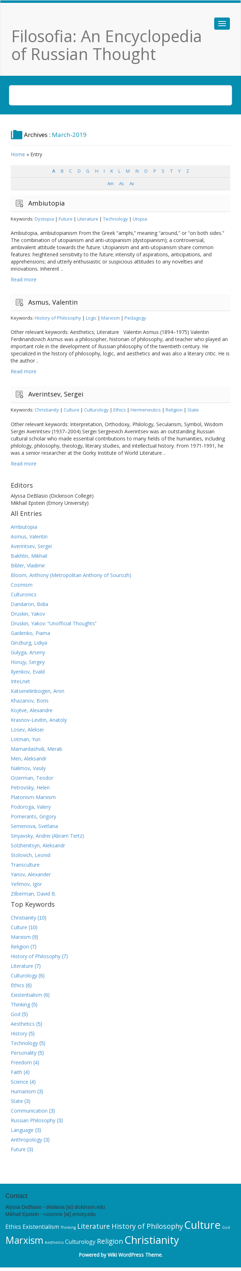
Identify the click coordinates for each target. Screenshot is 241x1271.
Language (22, 1130)
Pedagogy (135, 318)
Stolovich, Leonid (30, 855)
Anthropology (26, 1139)
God (15, 1014)
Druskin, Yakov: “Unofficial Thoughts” (54, 623)
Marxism (110, 318)
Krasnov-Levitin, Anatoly (39, 719)
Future (66, 219)
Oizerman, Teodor (32, 777)
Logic (91, 318)
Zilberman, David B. (33, 893)
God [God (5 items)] (226, 1227)
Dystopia (44, 219)
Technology (115, 219)
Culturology (96, 410)
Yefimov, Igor (26, 884)
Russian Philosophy (33, 1120)
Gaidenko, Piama (30, 633)
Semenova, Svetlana (34, 826)
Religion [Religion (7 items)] (110, 1241)
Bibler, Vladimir (28, 565)
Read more (23, 279)
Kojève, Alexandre (32, 710)
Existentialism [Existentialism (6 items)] (41, 1227)
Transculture (25, 864)
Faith (16, 1072)
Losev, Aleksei (27, 729)
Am (110, 184)
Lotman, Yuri (25, 739)
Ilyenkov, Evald (28, 671)
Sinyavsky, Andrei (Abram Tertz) (47, 835)
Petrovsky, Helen (30, 787)
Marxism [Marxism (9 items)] (24, 1240)
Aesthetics (23, 1023)
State (193, 410)
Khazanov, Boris (30, 700)
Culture (71, 410)
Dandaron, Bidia (29, 604)
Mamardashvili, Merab (36, 748)
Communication (29, 1110)
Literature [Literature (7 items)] (93, 1226)
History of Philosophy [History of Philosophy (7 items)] (147, 1226)
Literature (87, 219)
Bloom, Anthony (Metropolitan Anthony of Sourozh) (71, 575)
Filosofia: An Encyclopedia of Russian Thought (106, 45)
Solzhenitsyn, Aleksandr (38, 845)
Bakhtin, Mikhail (29, 555)
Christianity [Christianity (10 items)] (151, 1240)
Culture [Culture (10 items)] (202, 1225)
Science (19, 1081)
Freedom (21, 1062)
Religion (174, 410)
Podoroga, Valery (31, 806)
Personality (23, 1052)
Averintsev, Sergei (55, 394)
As (121, 184)
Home (18, 154)
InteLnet (20, 681)
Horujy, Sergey (28, 662)
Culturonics (23, 594)
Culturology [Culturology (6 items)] (80, 1242)
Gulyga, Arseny (28, 652)
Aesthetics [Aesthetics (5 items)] (54, 1242)
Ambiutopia (46, 203)
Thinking (20, 1004)
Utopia (140, 219)
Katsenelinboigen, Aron (37, 691)
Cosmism (22, 584)
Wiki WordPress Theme (135, 1254)
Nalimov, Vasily (28, 768)
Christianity (47, 410)
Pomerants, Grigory (33, 816)
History (19, 1033)
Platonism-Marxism (33, 797)
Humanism (23, 1091)
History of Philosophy (58, 318)
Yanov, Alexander (31, 874)
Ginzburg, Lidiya (29, 642)
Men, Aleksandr (28, 758)
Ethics (119, 410)
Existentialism (26, 994)
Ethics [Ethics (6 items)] (13, 1227)
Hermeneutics (146, 410)
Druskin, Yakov (28, 613)
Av (131, 184)
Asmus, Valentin (53, 302)
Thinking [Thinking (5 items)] (68, 1227)
